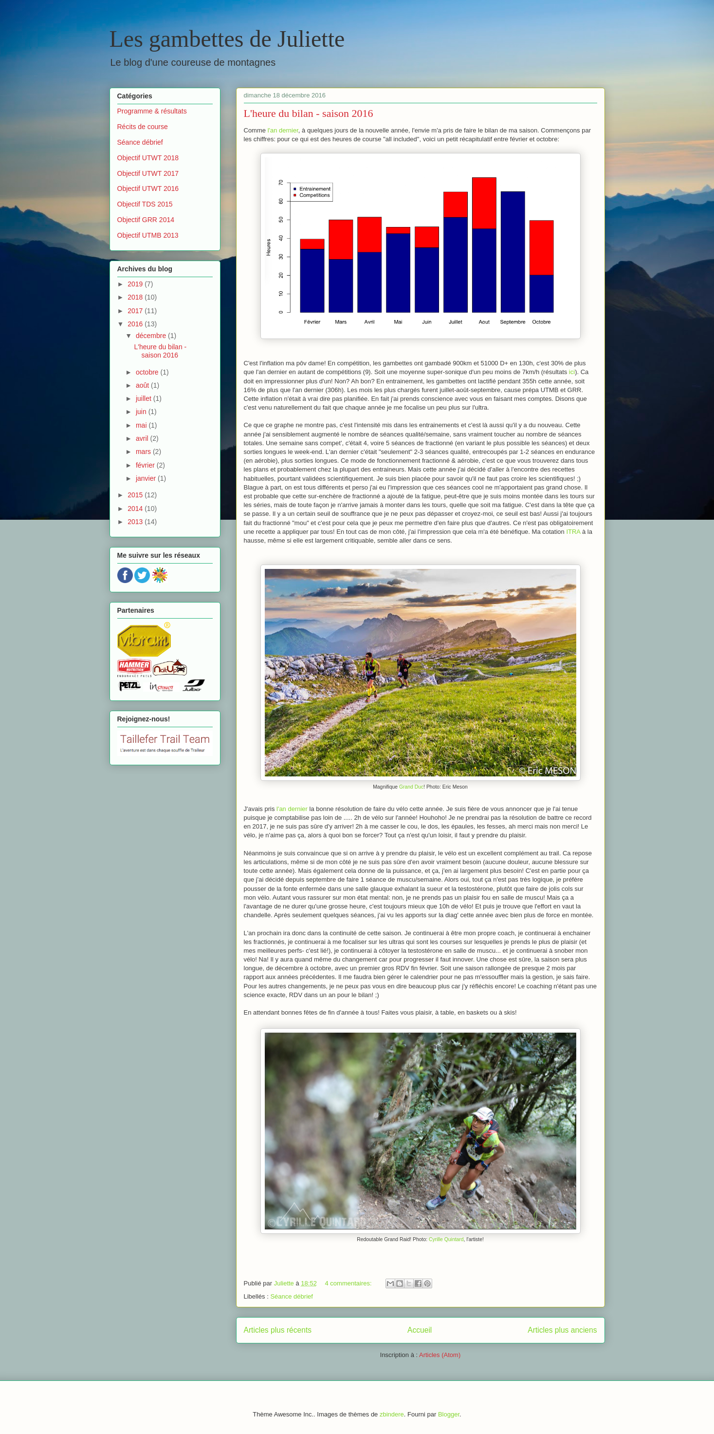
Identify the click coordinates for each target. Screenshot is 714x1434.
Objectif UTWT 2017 (148, 173)
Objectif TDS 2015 (145, 204)
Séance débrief (291, 1296)
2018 (136, 297)
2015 (136, 495)
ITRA (573, 531)
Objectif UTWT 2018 (148, 158)
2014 (136, 508)
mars (144, 451)
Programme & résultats (152, 111)
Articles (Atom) (439, 1355)
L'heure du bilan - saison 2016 (308, 113)
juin (142, 411)
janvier (147, 478)
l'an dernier (283, 130)
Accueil (419, 1330)
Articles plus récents (278, 1330)
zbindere (392, 1414)
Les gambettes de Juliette (227, 39)
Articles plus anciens (562, 1330)
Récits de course (142, 127)
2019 (136, 284)
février (146, 465)
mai (142, 425)
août (143, 385)
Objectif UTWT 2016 (148, 188)
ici (572, 372)
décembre (152, 336)
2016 (136, 324)
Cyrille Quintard (446, 1239)
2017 (136, 311)
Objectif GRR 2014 (146, 220)
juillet (144, 398)
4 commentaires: (349, 1283)
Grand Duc (411, 787)
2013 (136, 522)
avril (143, 438)
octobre (148, 372)
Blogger (448, 1414)
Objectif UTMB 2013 (148, 235)
